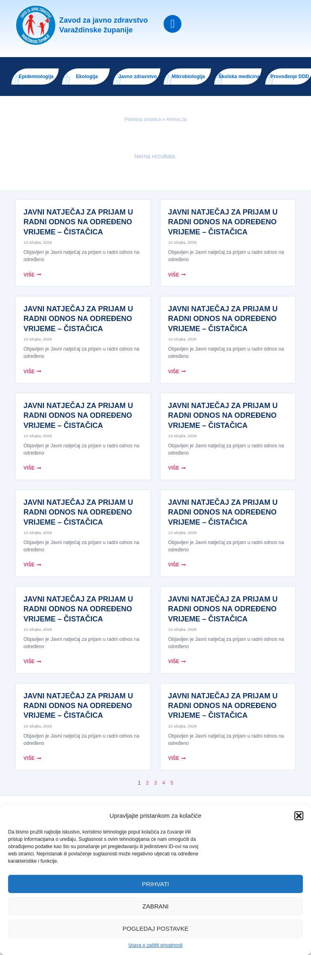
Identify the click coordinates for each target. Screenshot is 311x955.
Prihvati (155, 884)
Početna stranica (142, 119)
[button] (299, 816)
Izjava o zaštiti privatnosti (155, 945)
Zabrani (155, 906)
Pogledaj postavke (156, 928)
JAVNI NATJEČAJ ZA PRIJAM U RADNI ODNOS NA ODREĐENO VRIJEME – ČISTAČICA (78, 222)
